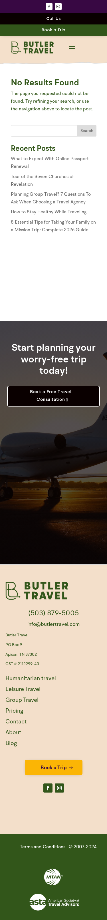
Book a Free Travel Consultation (50, 396)
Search (86, 131)
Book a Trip (53, 30)
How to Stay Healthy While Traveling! (49, 212)
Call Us (53, 18)
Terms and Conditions (42, 847)
